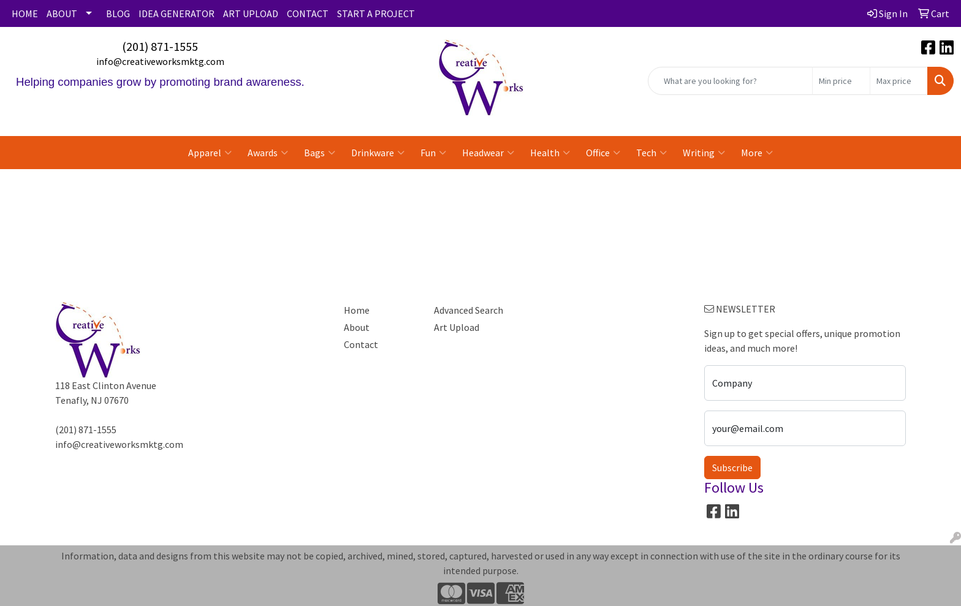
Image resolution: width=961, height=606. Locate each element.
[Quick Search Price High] (899, 81)
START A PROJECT (376, 13)
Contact (361, 344)
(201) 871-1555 (160, 46)
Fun (433, 152)
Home (357, 310)
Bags (319, 152)
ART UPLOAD (250, 13)
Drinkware (378, 152)
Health (550, 152)
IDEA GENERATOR (177, 13)
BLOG (118, 13)
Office (603, 152)
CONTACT (308, 13)
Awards (268, 152)
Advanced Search (468, 310)
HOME (25, 13)
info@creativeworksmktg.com (160, 61)
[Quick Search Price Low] (841, 81)
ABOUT (62, 13)
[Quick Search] (730, 81)
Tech (651, 152)
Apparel (210, 152)
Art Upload (456, 327)
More (757, 152)
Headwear (488, 152)
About (357, 327)
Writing (704, 152)
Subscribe (732, 467)
